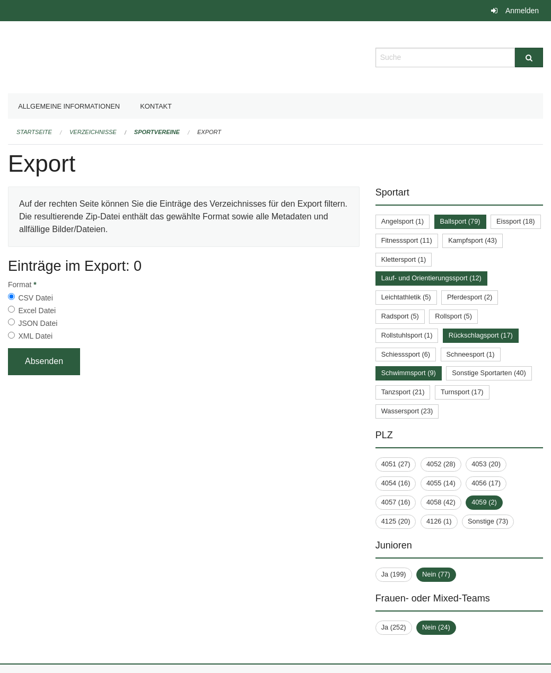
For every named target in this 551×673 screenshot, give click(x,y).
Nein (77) (436, 574)
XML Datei (35, 336)
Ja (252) (393, 627)
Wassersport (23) (407, 411)
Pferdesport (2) (469, 297)
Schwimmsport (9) (408, 373)
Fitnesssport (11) (406, 240)
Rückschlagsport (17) (481, 335)
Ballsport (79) (460, 221)
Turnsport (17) (462, 392)
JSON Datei (37, 323)
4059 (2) (484, 502)
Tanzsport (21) (403, 392)
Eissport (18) (515, 221)
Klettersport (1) (403, 259)
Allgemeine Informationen (69, 106)
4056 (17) (486, 483)
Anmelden (522, 10)
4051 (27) (395, 464)
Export (209, 132)
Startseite (34, 132)
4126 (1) (439, 521)
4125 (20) (395, 521)
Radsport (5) (400, 316)
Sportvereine (157, 132)
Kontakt (156, 106)
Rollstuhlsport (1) (407, 335)
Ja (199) (393, 574)
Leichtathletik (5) (406, 297)
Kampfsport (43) (472, 240)
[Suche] (529, 57)
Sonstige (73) (488, 521)
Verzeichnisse (93, 132)
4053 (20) (486, 464)
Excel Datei (37, 310)
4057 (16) (395, 502)
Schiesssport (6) (405, 354)
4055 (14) (441, 483)
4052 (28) (441, 464)
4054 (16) (395, 483)
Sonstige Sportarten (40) (489, 373)
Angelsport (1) (402, 221)
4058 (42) (441, 502)
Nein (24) (436, 627)
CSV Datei (35, 298)
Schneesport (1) (471, 354)
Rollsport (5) (453, 316)
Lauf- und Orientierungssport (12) (431, 278)
